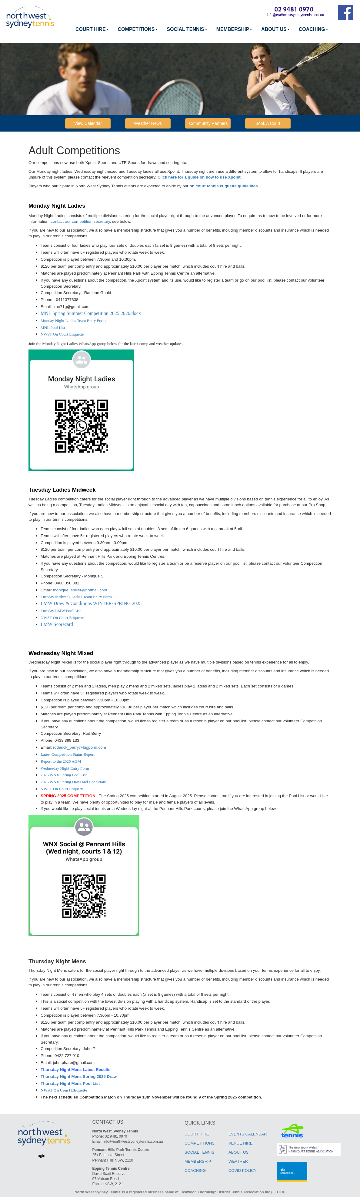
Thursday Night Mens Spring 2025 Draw (79, 1076)
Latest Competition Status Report (68, 754)
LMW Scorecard (57, 624)
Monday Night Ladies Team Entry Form (73, 320)
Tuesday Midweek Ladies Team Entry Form (76, 596)
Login (40, 1155)
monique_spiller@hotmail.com (80, 590)
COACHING (313, 29)
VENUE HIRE (240, 1143)
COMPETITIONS (138, 29)
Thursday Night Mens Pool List (70, 1083)
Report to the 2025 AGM (61, 761)
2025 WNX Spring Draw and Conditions (74, 782)
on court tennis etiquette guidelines (223, 186)
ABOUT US (275, 29)
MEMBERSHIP (234, 29)
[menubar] (202, 29)
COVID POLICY (242, 1170)
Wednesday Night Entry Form (65, 768)
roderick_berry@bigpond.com (79, 747)
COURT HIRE (92, 29)
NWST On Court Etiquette (62, 334)
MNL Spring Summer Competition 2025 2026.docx (91, 313)
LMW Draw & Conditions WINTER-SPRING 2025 (91, 603)
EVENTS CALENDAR (247, 1134)
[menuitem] (92, 29)
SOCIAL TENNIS (187, 29)
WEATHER (238, 1161)
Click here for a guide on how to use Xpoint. (200, 177)
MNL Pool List (53, 327)
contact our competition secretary (80, 221)
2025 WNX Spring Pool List (64, 775)
